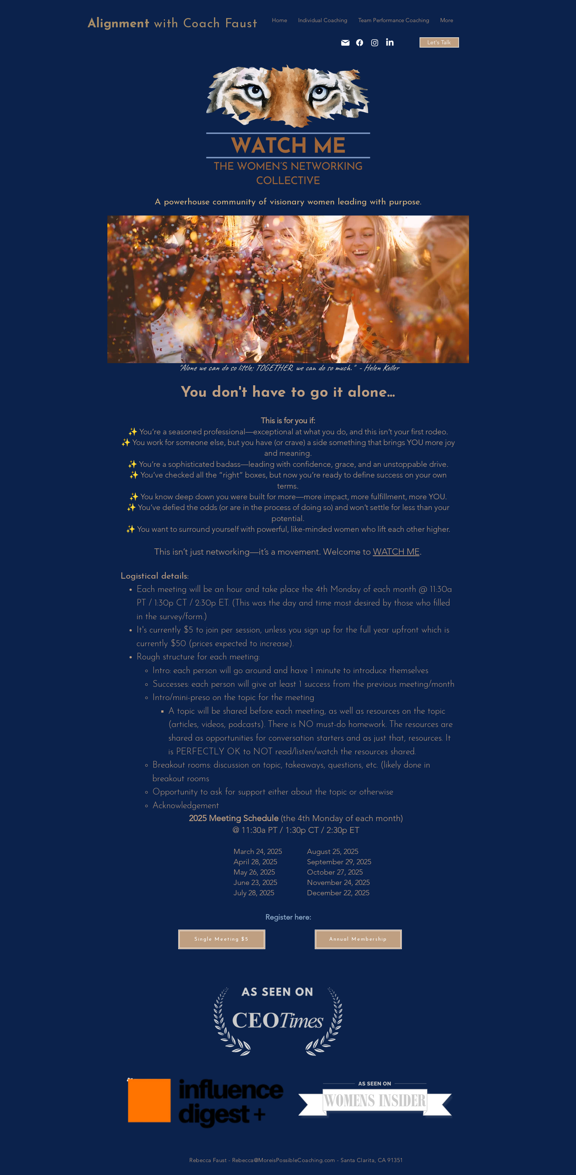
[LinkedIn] (389, 42)
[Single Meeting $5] (221, 939)
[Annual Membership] (358, 939)
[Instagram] (374, 42)
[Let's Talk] (439, 42)
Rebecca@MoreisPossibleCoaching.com (283, 1160)
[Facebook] (359, 42)
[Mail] (345, 43)
